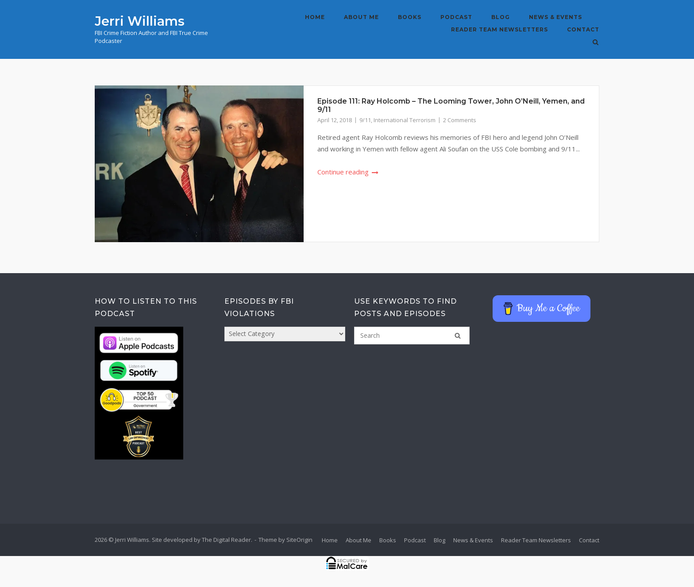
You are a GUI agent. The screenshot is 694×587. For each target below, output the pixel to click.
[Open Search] (595, 43)
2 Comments (459, 120)
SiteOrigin (299, 540)
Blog (500, 17)
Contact (583, 29)
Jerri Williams (140, 21)
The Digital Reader (226, 540)
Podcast (456, 17)
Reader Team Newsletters (499, 29)
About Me (361, 17)
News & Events (555, 17)
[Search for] (412, 335)
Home (315, 17)
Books (409, 17)
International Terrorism (405, 120)
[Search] (458, 335)
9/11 (365, 120)
